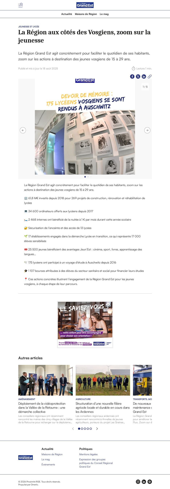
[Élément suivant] (97, 428)
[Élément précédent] (73, 428)
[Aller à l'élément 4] (88, 428)
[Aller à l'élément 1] (79, 428)
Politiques (85, 449)
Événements (48, 464)
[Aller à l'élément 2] (82, 428)
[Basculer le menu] (20, 5)
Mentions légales (88, 454)
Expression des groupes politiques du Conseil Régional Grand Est (96, 463)
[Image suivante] (147, 130)
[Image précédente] (23, 130)
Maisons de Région (86, 13)
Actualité (66, 13)
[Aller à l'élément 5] (90, 428)
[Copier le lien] (150, 76)
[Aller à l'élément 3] (85, 428)
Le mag (104, 13)
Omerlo (34, 484)
